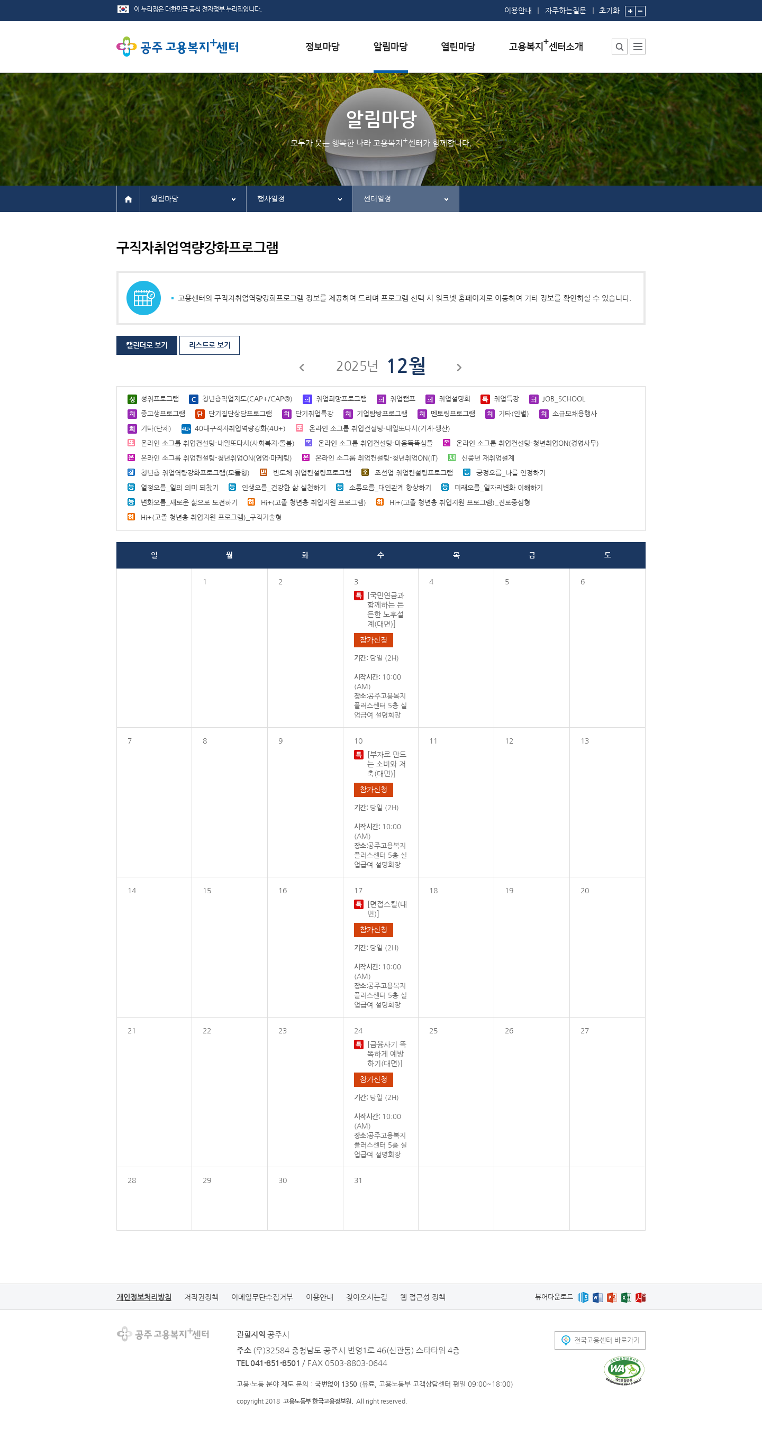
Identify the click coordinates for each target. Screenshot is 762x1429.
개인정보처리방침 (143, 1297)
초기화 (609, 7)
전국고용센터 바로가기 (607, 1340)
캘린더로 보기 (147, 345)
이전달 (302, 369)
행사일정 (271, 199)
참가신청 (373, 640)
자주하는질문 (565, 10)
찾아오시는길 (366, 1297)
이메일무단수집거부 (262, 1297)
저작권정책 (201, 1297)
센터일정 (377, 199)
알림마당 (164, 199)
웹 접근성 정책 (423, 1297)
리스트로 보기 (210, 345)
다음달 (459, 369)
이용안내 (518, 10)
